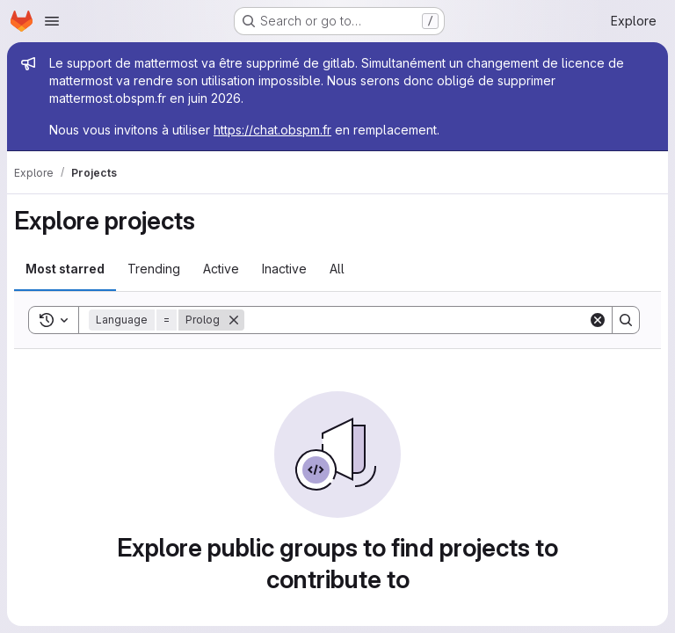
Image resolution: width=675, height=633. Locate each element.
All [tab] (337, 268)
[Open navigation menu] (52, 21)
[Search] (416, 320)
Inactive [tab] (284, 268)
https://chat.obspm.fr (272, 129)
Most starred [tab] (65, 268)
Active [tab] (221, 268)
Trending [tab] (153, 268)
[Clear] (597, 320)
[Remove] (233, 320)
